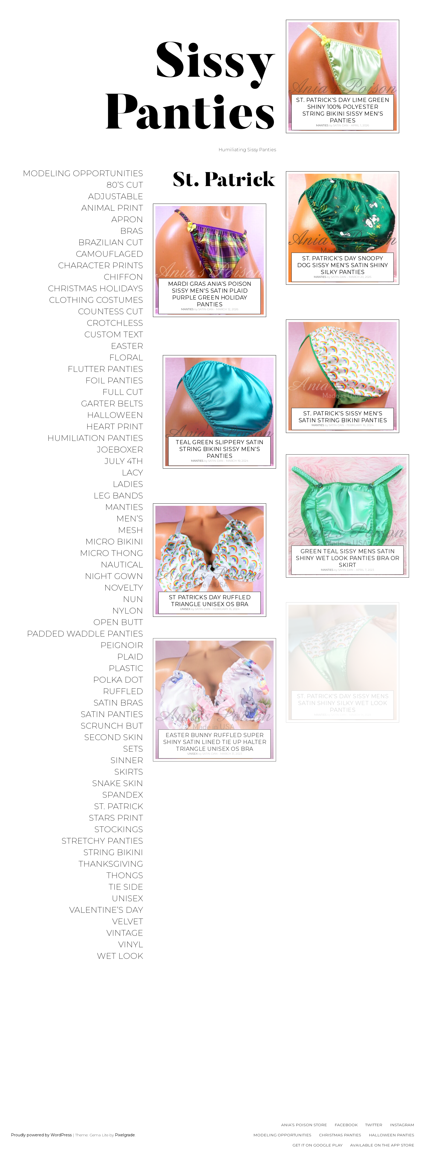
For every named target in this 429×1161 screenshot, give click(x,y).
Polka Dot (118, 692)
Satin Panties (112, 727)
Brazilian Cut (110, 244)
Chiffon (123, 279)
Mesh (130, 539)
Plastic (126, 680)
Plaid (130, 668)
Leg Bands (118, 503)
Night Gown (114, 586)
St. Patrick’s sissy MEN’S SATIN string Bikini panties (342, 415)
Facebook (346, 1124)
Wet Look (120, 975)
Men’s (129, 527)
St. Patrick (118, 821)
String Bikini (113, 869)
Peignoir (121, 656)
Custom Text (113, 338)
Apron (127, 221)
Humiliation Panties (95, 444)
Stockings (118, 845)
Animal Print (112, 209)
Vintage (124, 951)
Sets (133, 763)
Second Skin (113, 751)
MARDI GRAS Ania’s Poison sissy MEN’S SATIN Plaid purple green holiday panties (209, 293)
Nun (133, 609)
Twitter (373, 1124)
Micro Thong (111, 562)
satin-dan (205, 309)
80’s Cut (124, 185)
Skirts (128, 786)
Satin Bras (118, 715)
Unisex (127, 916)
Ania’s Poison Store (304, 1124)
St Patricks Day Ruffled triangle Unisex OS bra (210, 599)
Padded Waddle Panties (85, 645)
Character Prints (100, 268)
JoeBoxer (120, 456)
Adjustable (115, 197)
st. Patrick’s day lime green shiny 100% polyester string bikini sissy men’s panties (342, 109)
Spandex (122, 810)
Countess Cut (110, 315)
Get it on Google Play (317, 1145)
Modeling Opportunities (83, 173)
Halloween (115, 421)
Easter (127, 350)
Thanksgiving (111, 880)
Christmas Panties (340, 1135)
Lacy (132, 480)
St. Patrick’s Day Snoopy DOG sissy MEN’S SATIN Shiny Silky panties (342, 264)
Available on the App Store (382, 1145)
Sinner (127, 774)
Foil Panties (114, 385)
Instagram (402, 1124)
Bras (131, 232)
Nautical (122, 574)
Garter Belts (112, 409)
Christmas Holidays (95, 291)
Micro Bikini (114, 550)
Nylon (127, 621)
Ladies (128, 492)
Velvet (127, 939)
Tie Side (126, 904)
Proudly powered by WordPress (41, 1135)
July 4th (124, 468)
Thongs (124, 892)
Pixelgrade (125, 1135)
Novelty (123, 598)
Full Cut (122, 397)
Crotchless (115, 327)
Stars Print (116, 833)
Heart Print (114, 433)
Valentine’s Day (106, 927)
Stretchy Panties (102, 857)
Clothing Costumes (96, 303)
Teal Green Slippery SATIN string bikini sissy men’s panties (219, 448)
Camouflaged (109, 256)
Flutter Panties (105, 374)
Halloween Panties (391, 1135)
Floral (126, 362)
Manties (124, 515)
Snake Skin (117, 798)
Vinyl (130, 963)
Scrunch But (112, 739)
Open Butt (118, 633)
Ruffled (123, 704)
